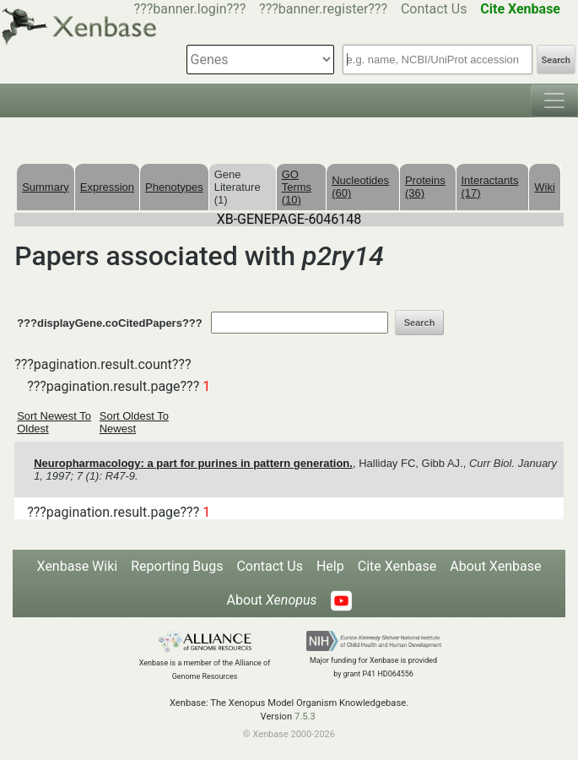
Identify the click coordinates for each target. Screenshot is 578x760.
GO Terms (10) (296, 187)
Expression (107, 187)
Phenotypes (174, 187)
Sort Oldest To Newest (134, 422)
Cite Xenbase (397, 566)
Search (556, 60)
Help (330, 566)
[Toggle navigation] (554, 100)
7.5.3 (305, 716)
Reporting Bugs (177, 566)
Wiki (544, 187)
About (271, 600)
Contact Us (434, 9)
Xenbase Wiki (77, 566)
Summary (45, 187)
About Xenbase (495, 566)
